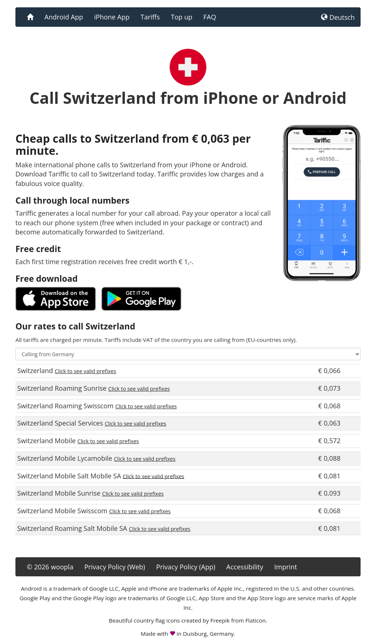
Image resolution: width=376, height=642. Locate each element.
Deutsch (338, 17)
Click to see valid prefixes (85, 371)
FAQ (209, 16)
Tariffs (150, 16)
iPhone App (111, 16)
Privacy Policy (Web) (114, 566)
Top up (181, 16)
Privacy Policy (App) (185, 566)
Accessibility (244, 566)
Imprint (285, 566)
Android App (63, 16)
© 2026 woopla (50, 566)
